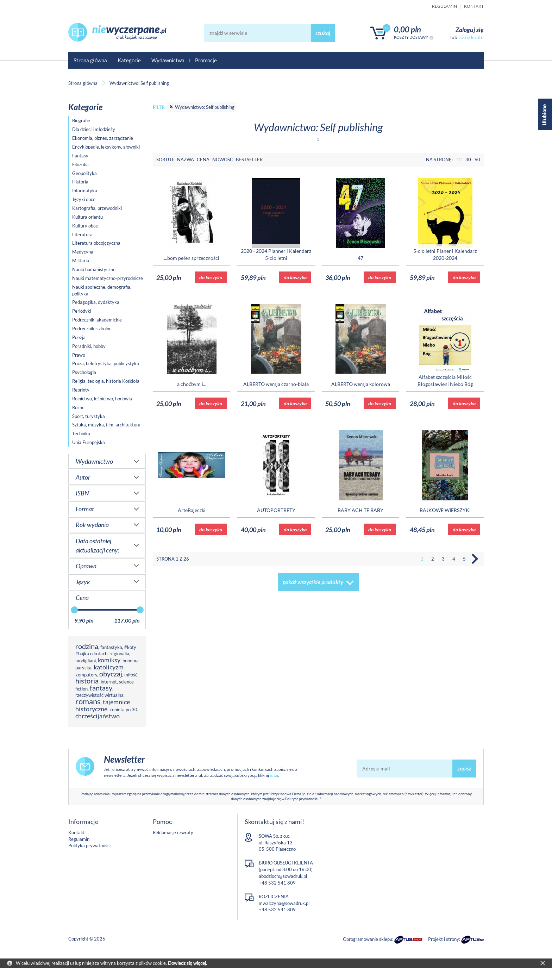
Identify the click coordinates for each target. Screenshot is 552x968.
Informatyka (84, 190)
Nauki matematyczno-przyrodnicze (107, 278)
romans (88, 701)
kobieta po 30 (123, 709)
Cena (203, 159)
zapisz (464, 768)
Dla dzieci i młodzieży (93, 129)
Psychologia (84, 372)
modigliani (85, 660)
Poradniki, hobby (89, 346)
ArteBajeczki (192, 510)
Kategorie (129, 60)
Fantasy (80, 155)
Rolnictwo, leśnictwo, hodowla (102, 398)
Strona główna (90, 60)
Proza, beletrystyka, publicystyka (105, 363)
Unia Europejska (88, 442)
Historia (80, 182)
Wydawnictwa (167, 60)
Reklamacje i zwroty (173, 832)
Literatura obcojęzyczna (96, 243)
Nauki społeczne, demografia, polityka (101, 290)
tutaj (274, 775)
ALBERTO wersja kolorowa (360, 384)
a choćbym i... (191, 384)
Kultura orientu (87, 217)
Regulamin (444, 6)
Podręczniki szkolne (92, 328)
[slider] (74, 609)
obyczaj (110, 674)
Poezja (79, 337)
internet (109, 682)
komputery (86, 674)
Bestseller (249, 159)
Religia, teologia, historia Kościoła (105, 381)
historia (87, 681)
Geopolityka (84, 173)
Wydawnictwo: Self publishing (201, 107)
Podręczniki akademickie (97, 320)
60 (477, 159)
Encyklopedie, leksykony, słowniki (106, 147)
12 (459, 159)
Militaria (80, 260)
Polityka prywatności (89, 845)
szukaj (322, 33)
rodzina (86, 646)
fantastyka (111, 647)
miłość (130, 674)
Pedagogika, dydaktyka (95, 302)
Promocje (206, 60)
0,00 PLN (407, 29)
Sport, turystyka (88, 416)
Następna (475, 559)
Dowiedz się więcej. (187, 963)
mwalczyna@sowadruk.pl (284, 903)
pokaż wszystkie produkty (313, 582)
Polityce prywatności (302, 799)
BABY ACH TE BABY (360, 510)
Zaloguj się (470, 29)
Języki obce (83, 199)
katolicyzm (109, 667)
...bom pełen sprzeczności (191, 258)
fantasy (101, 688)
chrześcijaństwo (97, 716)
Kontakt (474, 6)
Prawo (78, 355)
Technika (81, 433)
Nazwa (185, 159)
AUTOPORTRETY (276, 510)
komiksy (109, 660)
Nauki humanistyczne (93, 269)
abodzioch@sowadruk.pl (283, 876)
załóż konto (471, 37)
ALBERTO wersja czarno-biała (276, 384)
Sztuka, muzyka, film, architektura (106, 424)
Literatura (82, 234)
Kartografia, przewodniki (97, 208)
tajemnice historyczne (102, 705)
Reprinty (80, 390)
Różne (78, 407)
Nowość (222, 159)
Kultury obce (85, 226)
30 (468, 159)
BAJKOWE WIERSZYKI (445, 510)
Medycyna (82, 252)
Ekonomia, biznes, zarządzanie (102, 138)
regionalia (119, 653)
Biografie (81, 120)
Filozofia (80, 164)
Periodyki (81, 311)
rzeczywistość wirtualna (99, 695)
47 (360, 258)
